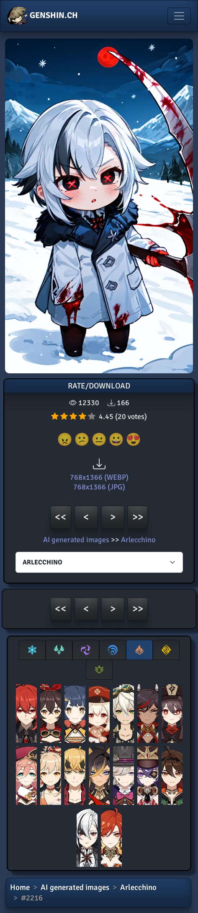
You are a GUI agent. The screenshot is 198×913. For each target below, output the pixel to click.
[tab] (32, 650)
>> (137, 516)
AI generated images (76, 539)
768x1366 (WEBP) (99, 477)
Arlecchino (138, 539)
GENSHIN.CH (42, 15)
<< (61, 516)
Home (20, 887)
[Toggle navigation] (179, 16)
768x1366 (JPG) (99, 486)
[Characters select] (99, 562)
